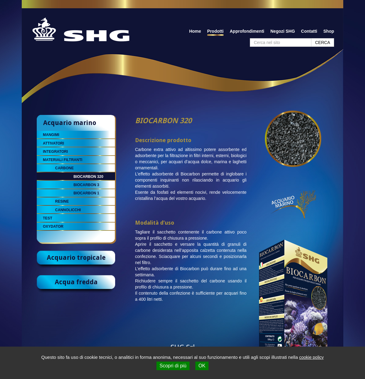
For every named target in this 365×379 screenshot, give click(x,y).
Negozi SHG (282, 31)
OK (201, 365)
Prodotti (215, 31)
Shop (328, 31)
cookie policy (311, 357)
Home (195, 31)
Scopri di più (173, 365)
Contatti (309, 31)
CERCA (322, 42)
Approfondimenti (247, 31)
